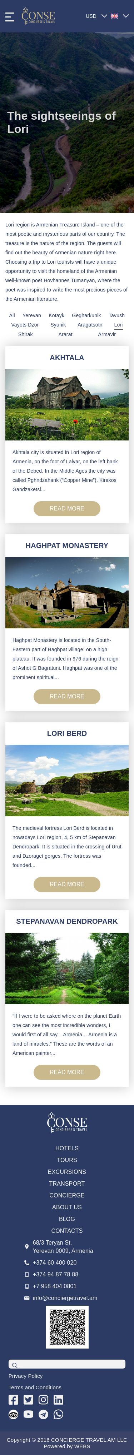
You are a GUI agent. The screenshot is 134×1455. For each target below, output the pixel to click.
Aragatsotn (90, 325)
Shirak (25, 334)
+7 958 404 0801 (55, 1286)
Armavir (107, 334)
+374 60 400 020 (55, 1263)
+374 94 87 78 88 (56, 1274)
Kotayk (56, 315)
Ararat (66, 334)
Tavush (117, 315)
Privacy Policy (26, 1376)
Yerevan (32, 315)
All (12, 315)
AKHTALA (67, 358)
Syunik (58, 325)
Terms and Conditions (35, 1387)
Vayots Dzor (25, 325)
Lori (118, 325)
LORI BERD (67, 733)
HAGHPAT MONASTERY (67, 545)
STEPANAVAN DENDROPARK (67, 921)
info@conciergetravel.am (65, 1298)
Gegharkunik (86, 315)
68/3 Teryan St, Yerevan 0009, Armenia (63, 1247)
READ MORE (67, 508)
